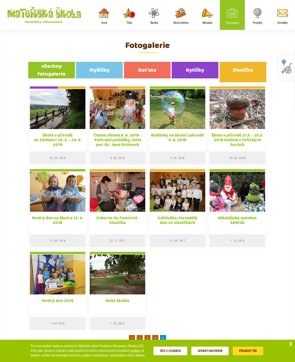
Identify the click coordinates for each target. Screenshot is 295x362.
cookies (135, 351)
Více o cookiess (170, 351)
